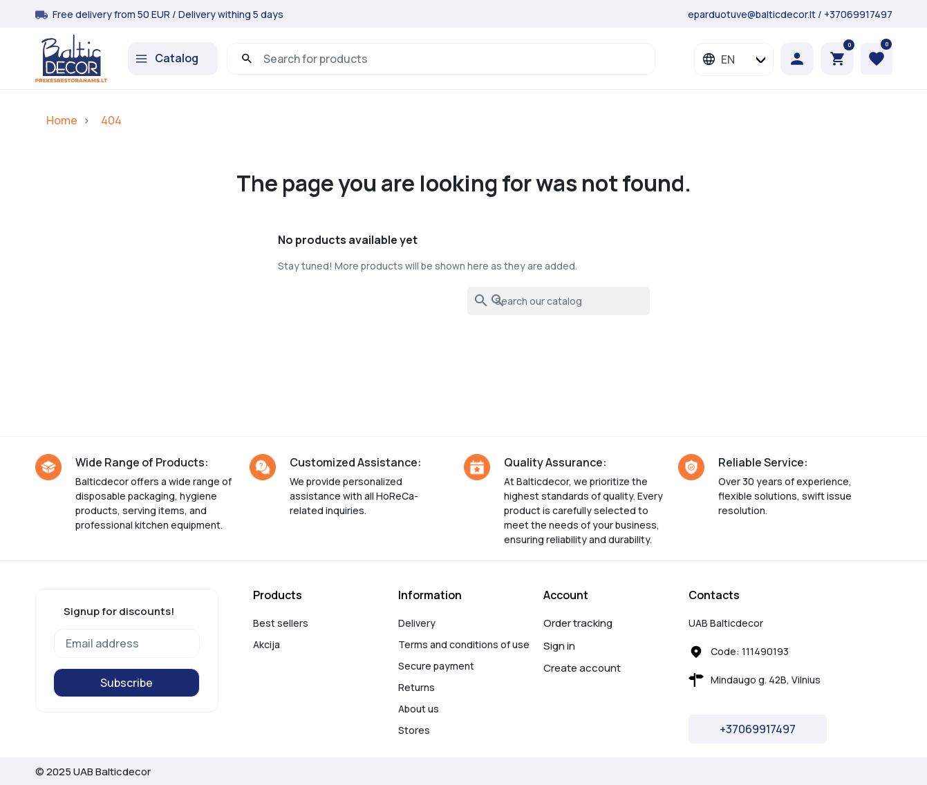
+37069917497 (858, 14)
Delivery (417, 623)
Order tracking (577, 623)
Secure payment (436, 665)
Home (61, 120)
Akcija (266, 644)
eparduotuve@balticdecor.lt (752, 14)
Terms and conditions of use (464, 644)
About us (418, 708)
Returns (416, 687)
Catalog (176, 58)
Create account (582, 668)
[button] (837, 58)
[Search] (558, 301)
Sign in (559, 646)
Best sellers (280, 623)
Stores (414, 730)
